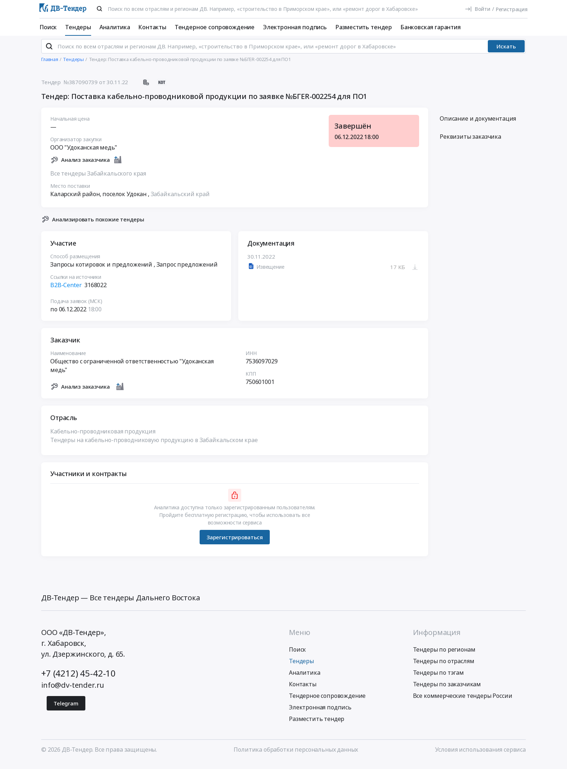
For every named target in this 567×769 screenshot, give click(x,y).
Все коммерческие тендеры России (462, 702)
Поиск (48, 27)
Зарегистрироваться (234, 542)
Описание (478, 125)
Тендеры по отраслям (443, 667)
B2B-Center (65, 291)
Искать (506, 52)
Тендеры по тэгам (438, 679)
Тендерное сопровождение (215, 27)
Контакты (152, 27)
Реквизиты (470, 143)
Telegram (66, 709)
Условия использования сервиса (480, 756)
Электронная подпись (295, 27)
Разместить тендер (363, 27)
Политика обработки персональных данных (296, 756)
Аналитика (114, 27)
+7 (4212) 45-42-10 (78, 679)
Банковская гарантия (430, 27)
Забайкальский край (180, 200)
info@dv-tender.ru (72, 691)
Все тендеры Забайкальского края (98, 179)
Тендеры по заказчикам (447, 690)
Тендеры (78, 27)
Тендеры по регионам (444, 656)
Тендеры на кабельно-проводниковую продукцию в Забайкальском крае (154, 446)
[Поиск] (99, 9)
